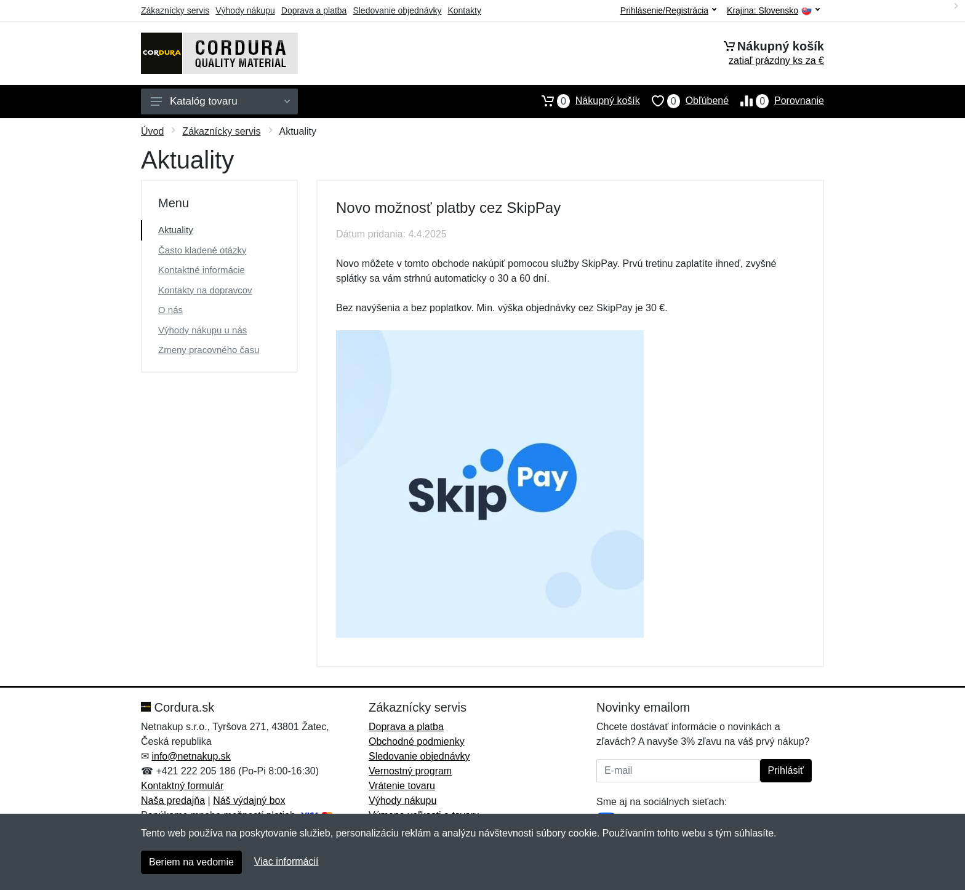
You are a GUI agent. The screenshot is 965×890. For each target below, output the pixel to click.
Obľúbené (684, 101)
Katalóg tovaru (220, 101)
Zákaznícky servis (175, 10)
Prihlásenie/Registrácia (668, 10)
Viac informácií (286, 861)
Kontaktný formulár (182, 786)
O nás (170, 309)
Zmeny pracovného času (208, 349)
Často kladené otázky (202, 250)
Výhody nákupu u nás (202, 330)
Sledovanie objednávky (397, 10)
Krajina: (773, 10)
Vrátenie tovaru (402, 786)
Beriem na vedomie (191, 862)
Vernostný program (410, 771)
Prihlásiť (786, 770)
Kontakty (464, 10)
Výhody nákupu (245, 10)
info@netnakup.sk (190, 756)
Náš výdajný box (249, 800)
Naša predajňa (173, 800)
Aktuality (175, 229)
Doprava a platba (314, 10)
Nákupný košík (585, 101)
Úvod (152, 131)
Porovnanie (776, 101)
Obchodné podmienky (417, 741)
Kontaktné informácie (201, 269)
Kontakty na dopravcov (205, 290)
